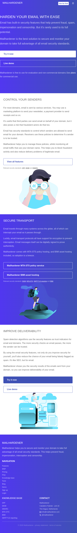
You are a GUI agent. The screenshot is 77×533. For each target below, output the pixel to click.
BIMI (51, 281)
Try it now (8, 54)
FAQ (3, 475)
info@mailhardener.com (51, 512)
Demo (4, 487)
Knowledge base (8, 478)
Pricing (4, 472)
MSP (4, 469)
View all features (15, 162)
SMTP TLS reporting (40, 281)
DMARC (35, 168)
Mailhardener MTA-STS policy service (25, 265)
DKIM (27, 168)
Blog (3, 484)
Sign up (5, 490)
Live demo (9, 63)
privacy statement (41, 525)
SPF (23, 168)
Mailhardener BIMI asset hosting (23, 275)
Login (4, 493)
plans (73, 73)
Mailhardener (12, 2)
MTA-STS (30, 281)
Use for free (63, 3)
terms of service (55, 525)
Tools (4, 481)
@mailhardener (47, 515)
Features (5, 466)
